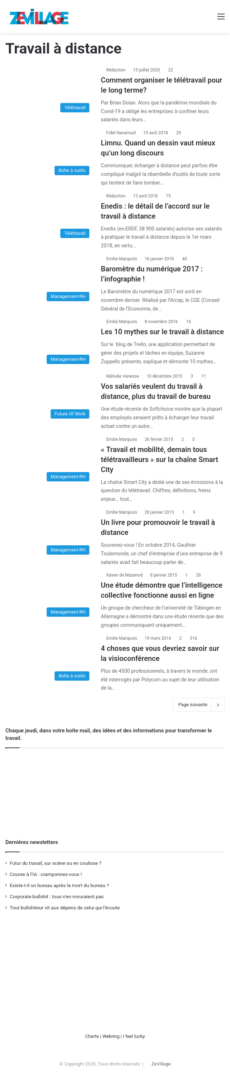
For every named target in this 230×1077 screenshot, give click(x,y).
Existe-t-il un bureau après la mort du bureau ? (59, 885)
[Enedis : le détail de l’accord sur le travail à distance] (49, 217)
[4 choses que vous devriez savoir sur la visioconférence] (49, 659)
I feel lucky (134, 1036)
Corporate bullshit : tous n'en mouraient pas (57, 896)
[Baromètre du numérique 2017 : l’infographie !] (49, 280)
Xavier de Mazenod (124, 575)
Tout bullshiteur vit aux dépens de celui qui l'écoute (65, 907)
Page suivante (198, 704)
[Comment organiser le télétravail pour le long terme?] (49, 91)
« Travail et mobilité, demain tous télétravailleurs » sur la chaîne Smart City (159, 459)
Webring (110, 1036)
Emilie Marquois (121, 258)
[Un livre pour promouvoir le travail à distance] (49, 533)
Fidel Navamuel (121, 132)
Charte (92, 1036)
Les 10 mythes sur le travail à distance (162, 331)
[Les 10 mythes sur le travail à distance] (49, 343)
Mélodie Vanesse (122, 376)
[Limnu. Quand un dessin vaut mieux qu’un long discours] (49, 154)
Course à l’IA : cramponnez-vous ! (46, 874)
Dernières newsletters (31, 842)
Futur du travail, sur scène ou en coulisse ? (55, 863)
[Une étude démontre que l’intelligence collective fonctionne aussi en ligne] (49, 596)
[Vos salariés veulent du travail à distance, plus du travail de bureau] (49, 397)
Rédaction (116, 70)
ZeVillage (161, 1064)
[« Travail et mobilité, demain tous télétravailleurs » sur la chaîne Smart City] (49, 460)
